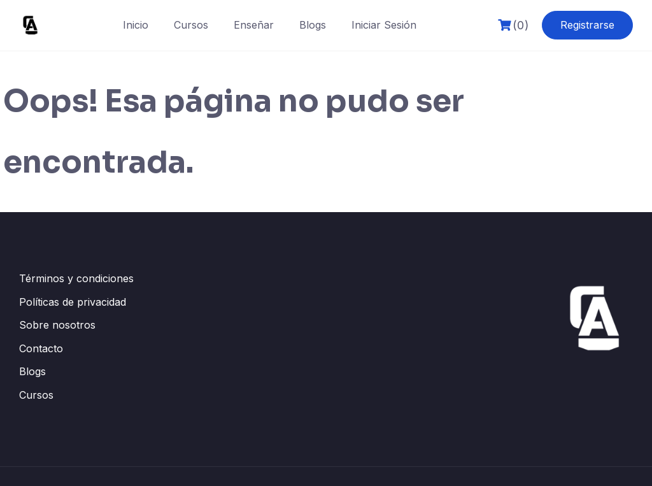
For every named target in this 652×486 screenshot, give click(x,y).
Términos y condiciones (76, 278)
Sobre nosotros (57, 324)
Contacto (41, 348)
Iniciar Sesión (383, 24)
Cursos (191, 24)
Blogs (312, 24)
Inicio (135, 24)
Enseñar (254, 24)
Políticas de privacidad (72, 302)
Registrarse (587, 24)
